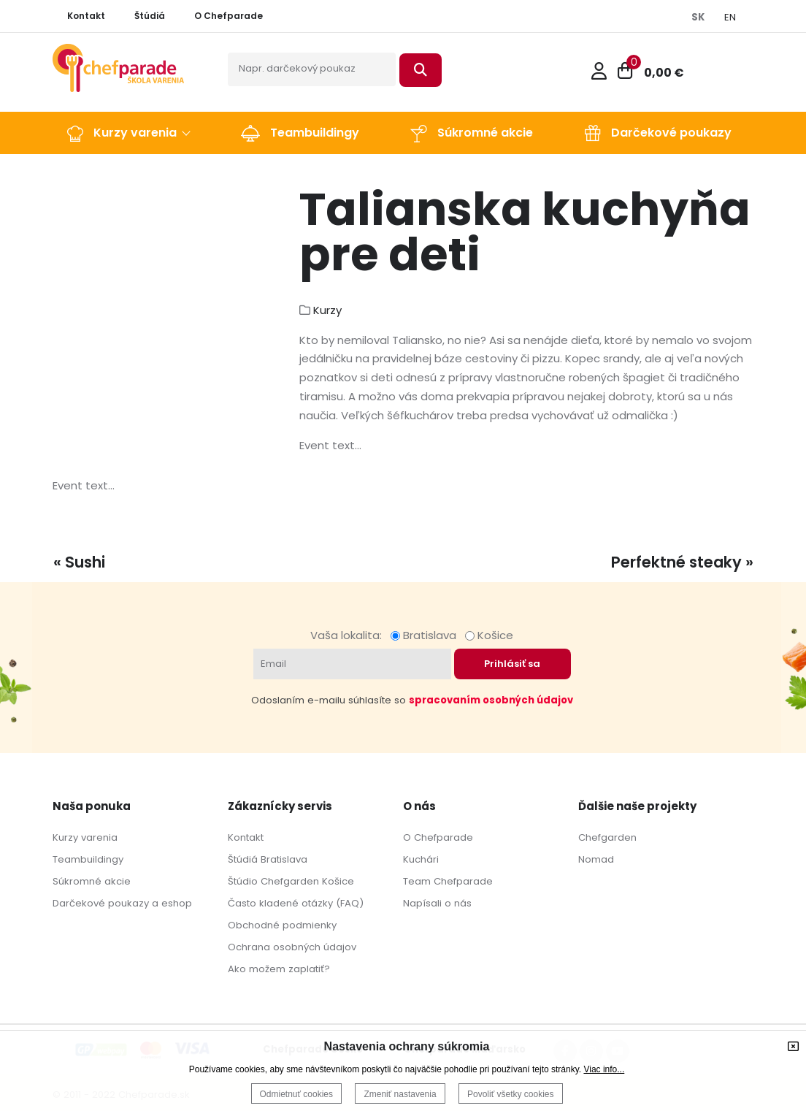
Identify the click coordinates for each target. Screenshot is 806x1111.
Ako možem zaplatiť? (279, 969)
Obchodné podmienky (282, 925)
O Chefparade (438, 837)
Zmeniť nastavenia (400, 1094)
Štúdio (243, 881)
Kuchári (421, 859)
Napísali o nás (437, 903)
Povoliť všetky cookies (510, 1094)
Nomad (596, 859)
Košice (489, 635)
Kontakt (246, 837)
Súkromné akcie (92, 881)
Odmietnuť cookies (297, 1094)
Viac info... (603, 1069)
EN (730, 17)
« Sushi (79, 562)
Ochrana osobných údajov (292, 947)
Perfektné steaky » (682, 562)
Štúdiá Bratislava (267, 859)
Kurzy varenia (85, 837)
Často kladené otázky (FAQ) (296, 903)
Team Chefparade (448, 881)
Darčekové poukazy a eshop (122, 903)
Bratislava (426, 635)
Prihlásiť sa (512, 664)
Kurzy (327, 310)
